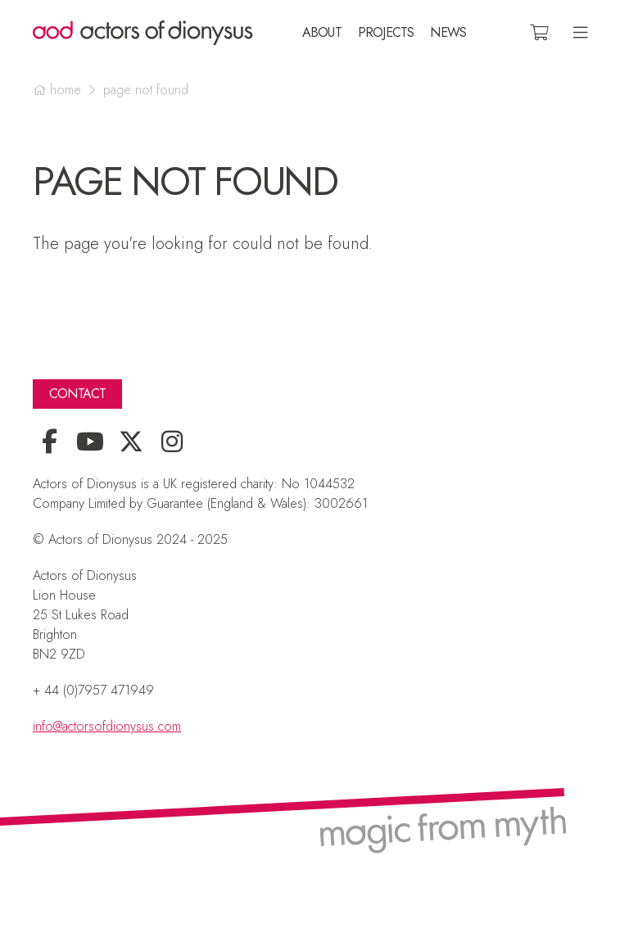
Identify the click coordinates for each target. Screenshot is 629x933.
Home (65, 90)
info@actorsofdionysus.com (107, 726)
